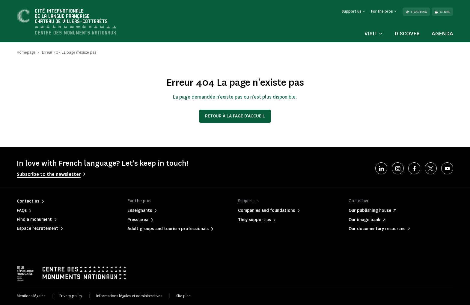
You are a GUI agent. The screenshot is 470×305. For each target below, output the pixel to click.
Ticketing (416, 12)
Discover (407, 33)
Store (442, 12)
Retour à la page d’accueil (235, 116)
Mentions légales (31, 295)
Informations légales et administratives (129, 295)
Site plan (183, 295)
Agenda (442, 33)
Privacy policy (70, 295)
